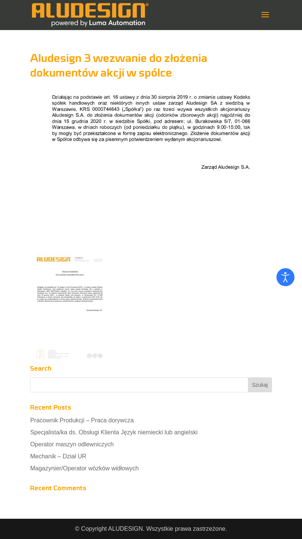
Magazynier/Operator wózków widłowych (84, 468)
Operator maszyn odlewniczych (71, 444)
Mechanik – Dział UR (58, 456)
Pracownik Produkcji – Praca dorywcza (82, 420)
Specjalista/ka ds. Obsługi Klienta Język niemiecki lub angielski (114, 432)
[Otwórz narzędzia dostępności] (285, 277)
